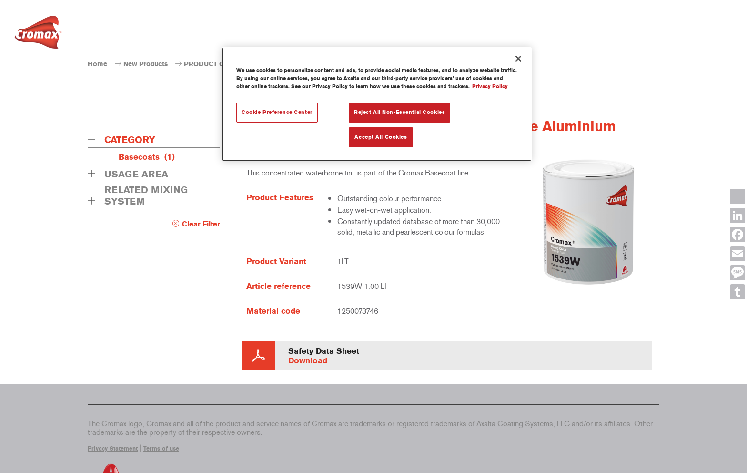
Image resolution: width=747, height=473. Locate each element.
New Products (145, 64)
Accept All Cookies (380, 137)
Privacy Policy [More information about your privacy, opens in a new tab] (490, 86)
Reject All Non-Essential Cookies (399, 112)
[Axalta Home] (38, 35)
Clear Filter (201, 224)
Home (97, 64)
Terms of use (161, 448)
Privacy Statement (113, 448)
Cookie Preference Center (277, 112)
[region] (377, 104)
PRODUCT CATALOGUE (222, 64)
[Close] (518, 58)
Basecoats (147, 157)
